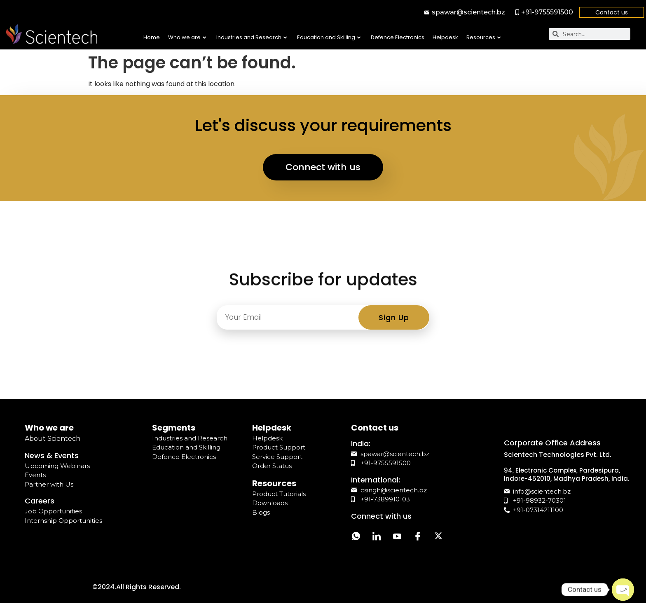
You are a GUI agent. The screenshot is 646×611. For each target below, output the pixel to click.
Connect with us (323, 167)
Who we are (187, 37)
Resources (483, 37)
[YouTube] (397, 537)
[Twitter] (438, 537)
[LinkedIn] (376, 537)
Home (151, 37)
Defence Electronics (397, 37)
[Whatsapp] (356, 537)
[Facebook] (417, 537)
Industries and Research (251, 37)
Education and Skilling (328, 37)
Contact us (611, 12)
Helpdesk (445, 37)
